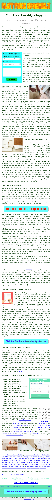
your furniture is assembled (39, 262)
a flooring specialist (22, 431)
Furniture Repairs (32, 455)
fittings (11, 110)
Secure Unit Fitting (15, 455)
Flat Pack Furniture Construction (25, 462)
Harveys (40, 147)
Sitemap (2, 486)
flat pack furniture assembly (21, 42)
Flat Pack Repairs (20, 458)
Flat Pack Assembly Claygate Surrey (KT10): (20, 27)
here (20, 371)
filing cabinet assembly (34, 317)
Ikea (39, 145)
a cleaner (20, 429)
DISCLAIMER (47, 11)
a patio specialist (21, 425)
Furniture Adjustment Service (38, 466)
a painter (15, 427)
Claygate (29, 269)
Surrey (14, 330)
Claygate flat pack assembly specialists (30, 293)
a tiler (42, 423)
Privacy (49, 486)
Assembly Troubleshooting (18, 457)
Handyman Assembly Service (36, 468)
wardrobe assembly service (23, 326)
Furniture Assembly (29, 486)
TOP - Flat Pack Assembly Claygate (14, 474)
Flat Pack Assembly (10, 486)
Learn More (27, 499)
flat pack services (43, 328)
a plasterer (40, 429)
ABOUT (34, 11)
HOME (25, 11)
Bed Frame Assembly (37, 457)
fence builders (18, 422)
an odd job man (44, 425)
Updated (21, 486)
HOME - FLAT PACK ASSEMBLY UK (26, 483)
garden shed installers (14, 435)
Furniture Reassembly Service (39, 458)
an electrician (25, 420)
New (17, 486)
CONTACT (40, 11)
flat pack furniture (18, 36)
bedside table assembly (11, 315)
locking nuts (38, 108)
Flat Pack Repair (32, 464)
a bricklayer (34, 433)
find (7, 351)
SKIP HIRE (44, 422)
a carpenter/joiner (43, 427)
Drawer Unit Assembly (17, 466)
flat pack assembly (21, 32)
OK (33, 499)
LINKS (30, 11)
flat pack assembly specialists (29, 249)
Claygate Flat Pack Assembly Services (22, 375)
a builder (16, 423)
